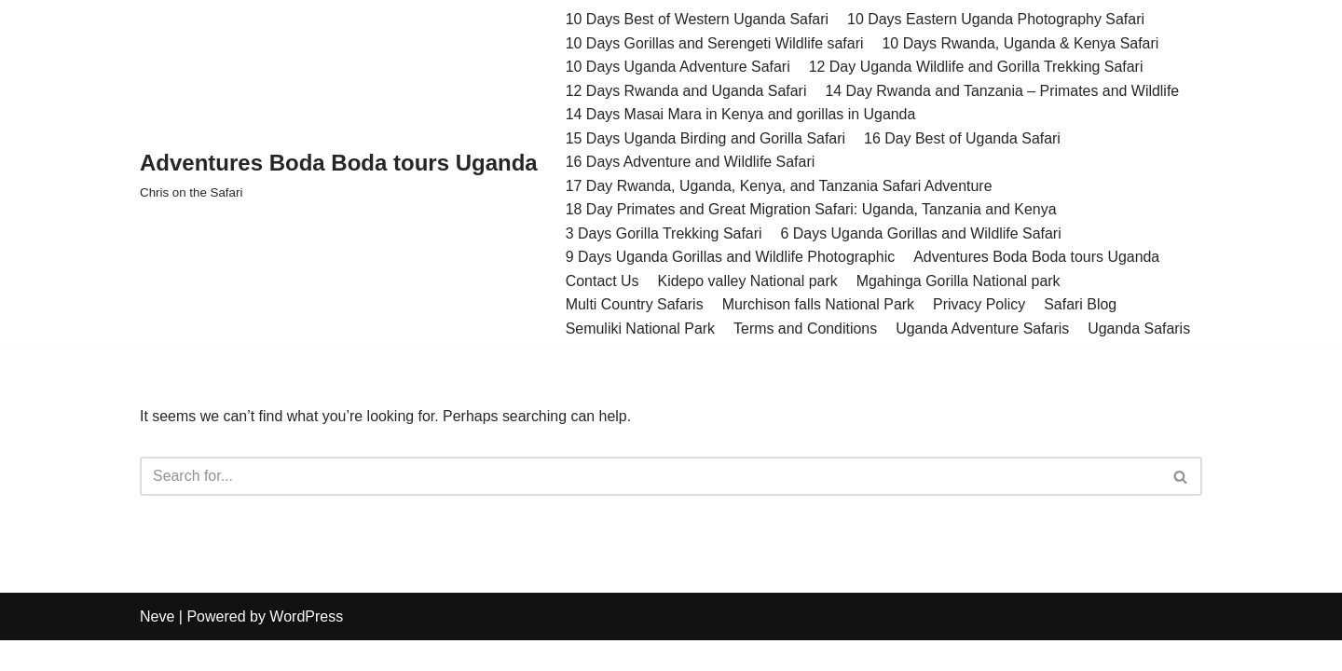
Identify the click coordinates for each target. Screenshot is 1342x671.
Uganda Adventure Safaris (984, 329)
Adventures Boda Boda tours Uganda (1038, 258)
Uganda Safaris (1140, 329)
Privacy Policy (980, 305)
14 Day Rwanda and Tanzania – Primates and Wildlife (1003, 91)
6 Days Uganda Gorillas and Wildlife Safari (921, 233)
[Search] (650, 478)
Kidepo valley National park (748, 282)
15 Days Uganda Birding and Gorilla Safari (706, 138)
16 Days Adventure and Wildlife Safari (691, 163)
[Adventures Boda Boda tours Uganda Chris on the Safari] (339, 173)
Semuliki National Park (641, 329)
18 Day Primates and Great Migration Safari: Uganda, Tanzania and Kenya (812, 210)
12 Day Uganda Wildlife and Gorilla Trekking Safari (977, 67)
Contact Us (602, 282)
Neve (157, 647)
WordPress (306, 647)
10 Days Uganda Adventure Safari (678, 67)
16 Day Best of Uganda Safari (963, 138)
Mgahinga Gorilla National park (959, 282)
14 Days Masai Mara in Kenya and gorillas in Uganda (741, 114)
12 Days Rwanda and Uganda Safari (687, 91)
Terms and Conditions (806, 329)
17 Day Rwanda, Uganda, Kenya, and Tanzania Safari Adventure (780, 186)
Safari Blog (1082, 305)
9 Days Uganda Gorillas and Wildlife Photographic (731, 258)
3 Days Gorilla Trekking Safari (664, 233)
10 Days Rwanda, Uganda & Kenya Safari (1022, 43)
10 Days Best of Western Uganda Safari (697, 19)
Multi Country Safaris (635, 305)
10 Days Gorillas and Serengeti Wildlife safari (715, 43)
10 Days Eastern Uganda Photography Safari (997, 19)
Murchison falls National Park (818, 305)
